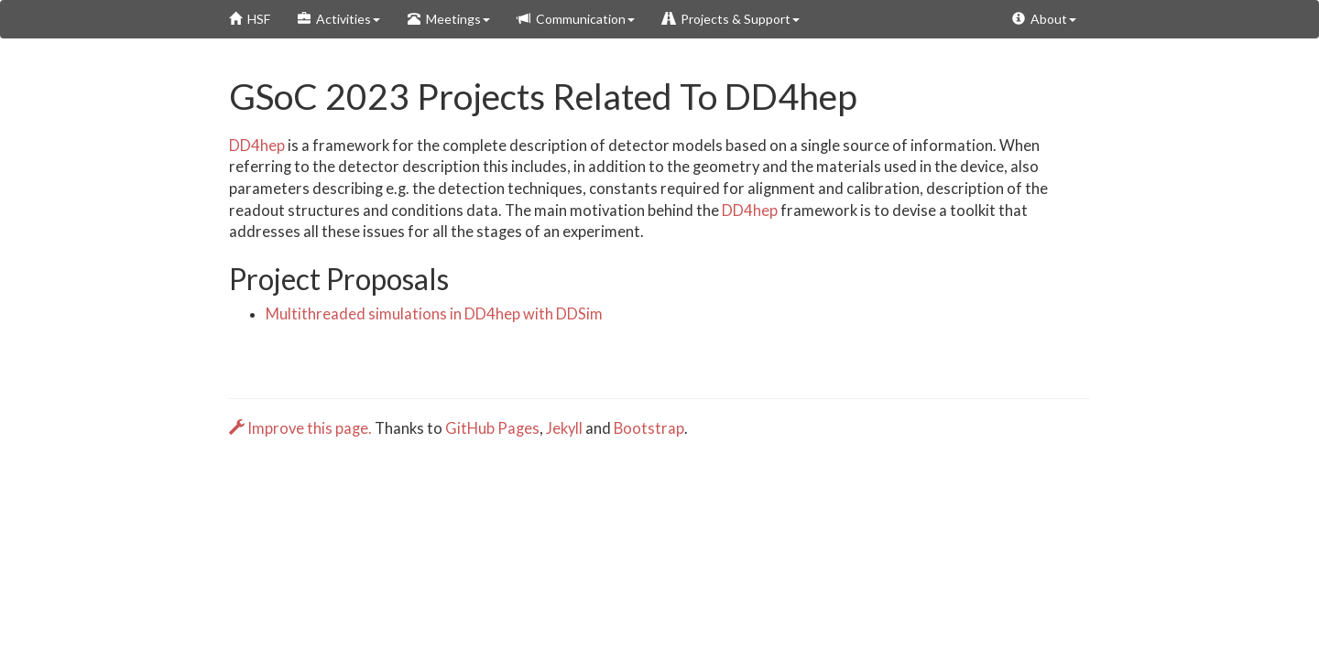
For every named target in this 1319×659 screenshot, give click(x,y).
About (1044, 19)
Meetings (449, 19)
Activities (339, 19)
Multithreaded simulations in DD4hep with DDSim (434, 314)
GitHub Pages (492, 428)
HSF (249, 19)
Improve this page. (302, 428)
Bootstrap (649, 428)
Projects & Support (731, 19)
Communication (576, 19)
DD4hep (257, 145)
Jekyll (564, 428)
